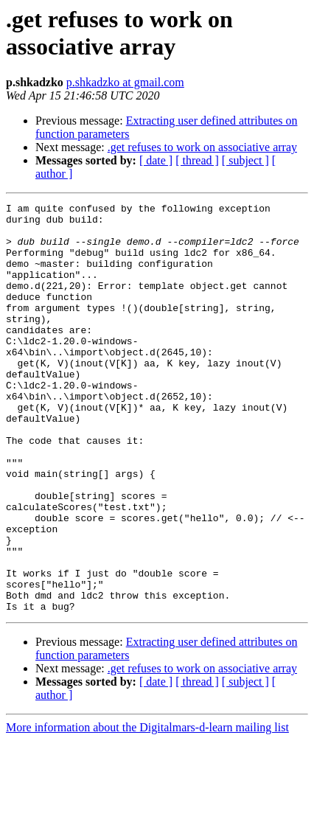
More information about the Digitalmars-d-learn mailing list (147, 809)
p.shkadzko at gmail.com (125, 82)
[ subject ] (245, 160)
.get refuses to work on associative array (202, 147)
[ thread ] (197, 160)
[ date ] (155, 160)
